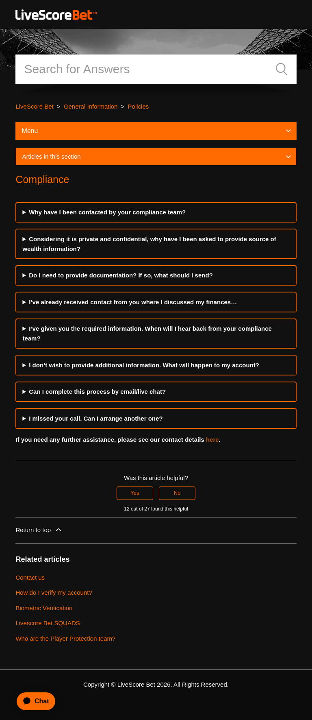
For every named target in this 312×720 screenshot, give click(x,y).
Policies (138, 106)
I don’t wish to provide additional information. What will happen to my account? (144, 365)
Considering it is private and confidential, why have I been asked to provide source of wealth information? (149, 244)
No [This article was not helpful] (177, 493)
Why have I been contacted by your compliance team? (107, 212)
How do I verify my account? (53, 592)
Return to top (39, 530)
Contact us (30, 577)
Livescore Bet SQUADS (47, 623)
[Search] (141, 69)
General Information (91, 106)
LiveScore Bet (34, 106)
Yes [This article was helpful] (134, 493)
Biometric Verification (43, 607)
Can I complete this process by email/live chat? (97, 391)
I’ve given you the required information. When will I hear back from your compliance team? (147, 333)
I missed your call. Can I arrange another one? (95, 418)
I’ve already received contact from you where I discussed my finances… (133, 302)
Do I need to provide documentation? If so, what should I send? (121, 275)
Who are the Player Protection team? (65, 638)
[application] (32, 701)
